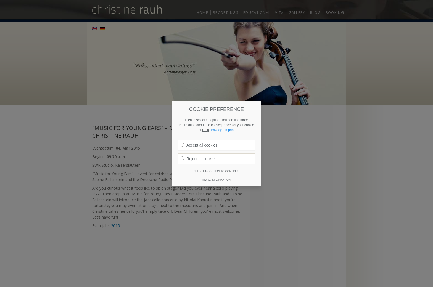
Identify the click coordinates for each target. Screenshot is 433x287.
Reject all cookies (198, 155)
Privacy (216, 127)
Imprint (230, 127)
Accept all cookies (199, 142)
